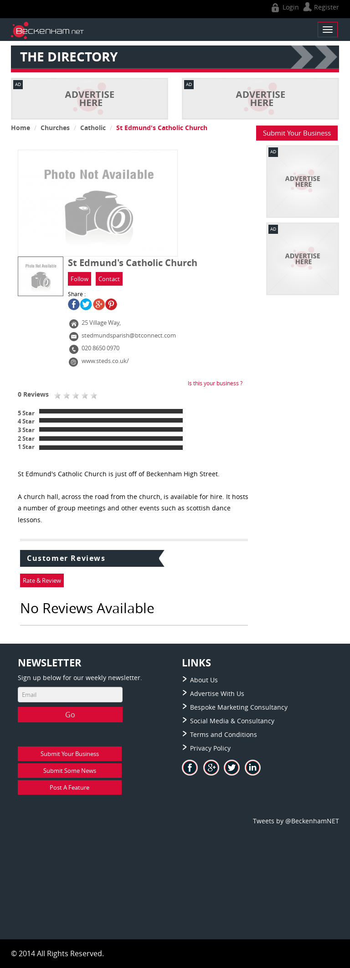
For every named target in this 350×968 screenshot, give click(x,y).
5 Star (26, 413)
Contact (109, 279)
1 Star (26, 447)
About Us (204, 680)
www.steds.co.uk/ (105, 361)
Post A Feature (69, 787)
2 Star (26, 438)
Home (20, 127)
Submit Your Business (297, 132)
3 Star (26, 430)
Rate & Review (42, 580)
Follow (79, 279)
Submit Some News (69, 770)
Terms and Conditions (223, 734)
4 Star (26, 421)
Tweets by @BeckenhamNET (296, 821)
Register (320, 7)
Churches (55, 127)
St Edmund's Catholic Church (161, 127)
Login (284, 7)
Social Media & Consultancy (232, 720)
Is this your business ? (215, 383)
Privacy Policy (210, 748)
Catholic (93, 127)
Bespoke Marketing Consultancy (239, 707)
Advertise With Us (217, 693)
